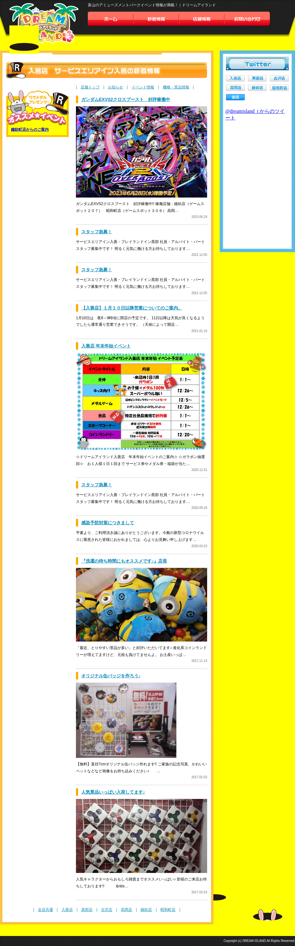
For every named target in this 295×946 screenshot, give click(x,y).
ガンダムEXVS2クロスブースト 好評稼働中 (125, 99)
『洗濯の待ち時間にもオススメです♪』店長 (124, 560)
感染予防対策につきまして (107, 522)
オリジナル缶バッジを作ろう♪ (111, 675)
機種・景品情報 (176, 87)
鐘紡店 (146, 909)
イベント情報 (142, 87)
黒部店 (87, 909)
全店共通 (45, 909)
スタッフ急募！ (96, 231)
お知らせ (115, 87)
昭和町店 (167, 909)
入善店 (67, 909)
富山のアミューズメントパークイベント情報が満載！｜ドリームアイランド (152, 5)
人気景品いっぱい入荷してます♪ (113, 792)
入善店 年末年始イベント (106, 345)
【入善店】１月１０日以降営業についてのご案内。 (131, 307)
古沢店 (106, 909)
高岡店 (126, 909)
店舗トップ (90, 87)
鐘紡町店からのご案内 (30, 129)
